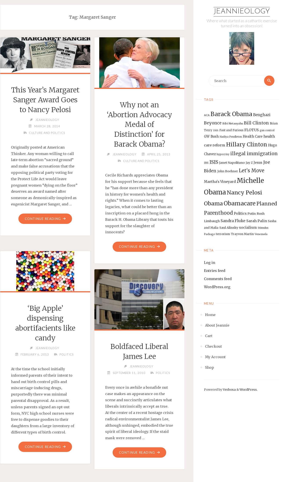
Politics (66, 354)
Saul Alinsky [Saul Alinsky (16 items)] (228, 228)
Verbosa (229, 390)
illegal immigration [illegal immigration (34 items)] (254, 153)
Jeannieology (242, 11)
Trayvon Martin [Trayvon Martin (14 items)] (242, 234)
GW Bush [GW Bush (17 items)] (211, 137)
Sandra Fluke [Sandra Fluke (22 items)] (233, 220)
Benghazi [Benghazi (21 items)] (261, 115)
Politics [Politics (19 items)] (240, 213)
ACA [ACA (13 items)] (207, 115)
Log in (209, 262)
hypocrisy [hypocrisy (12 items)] (223, 154)
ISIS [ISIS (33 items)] (213, 162)
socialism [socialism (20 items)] (248, 227)
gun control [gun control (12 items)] (267, 130)
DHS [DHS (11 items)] (215, 130)
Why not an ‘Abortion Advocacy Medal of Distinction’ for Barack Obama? (139, 125)
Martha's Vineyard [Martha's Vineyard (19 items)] (220, 181)
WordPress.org (217, 287)
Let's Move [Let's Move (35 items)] (251, 170)
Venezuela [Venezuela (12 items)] (261, 234)
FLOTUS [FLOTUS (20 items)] (251, 130)
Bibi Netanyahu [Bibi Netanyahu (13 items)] (232, 123)
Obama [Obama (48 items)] (213, 203)
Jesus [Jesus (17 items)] (258, 162)
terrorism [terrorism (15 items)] (223, 234)
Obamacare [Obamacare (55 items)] (240, 203)
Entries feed (214, 270)
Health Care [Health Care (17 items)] (253, 137)
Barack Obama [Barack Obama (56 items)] (231, 114)
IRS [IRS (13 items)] (206, 162)
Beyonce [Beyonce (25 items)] (213, 123)
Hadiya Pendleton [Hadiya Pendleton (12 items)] (231, 136)
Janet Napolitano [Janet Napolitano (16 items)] (232, 163)
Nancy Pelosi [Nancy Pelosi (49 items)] (244, 192)
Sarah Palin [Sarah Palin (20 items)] (256, 221)
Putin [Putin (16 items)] (251, 214)
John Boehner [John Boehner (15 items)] (227, 171)
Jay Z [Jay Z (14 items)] (249, 163)
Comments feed (218, 279)
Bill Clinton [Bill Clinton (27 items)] (256, 123)
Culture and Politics (47, 142)
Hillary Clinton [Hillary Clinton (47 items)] (246, 144)
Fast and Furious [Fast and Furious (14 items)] (231, 130)
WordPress (248, 390)
